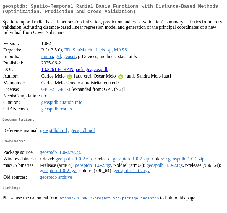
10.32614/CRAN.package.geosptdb (74, 71)
